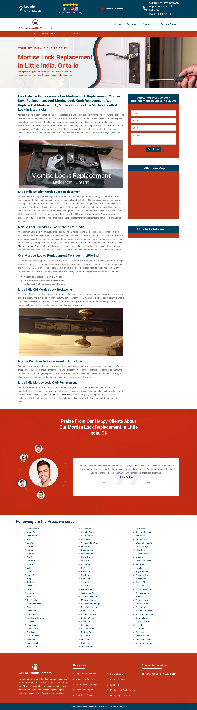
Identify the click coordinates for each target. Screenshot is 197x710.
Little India (31, 614)
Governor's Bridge (144, 621)
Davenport (85, 625)
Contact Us (148, 24)
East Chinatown (34, 603)
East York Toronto (143, 639)
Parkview (140, 632)
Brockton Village (88, 614)
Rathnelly (85, 578)
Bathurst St (32, 535)
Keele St (30, 596)
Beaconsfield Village (90, 603)
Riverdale (31, 639)
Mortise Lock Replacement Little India (66, 34)
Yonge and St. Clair (89, 543)
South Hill (85, 575)
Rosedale (85, 571)
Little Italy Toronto (144, 543)
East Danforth (142, 603)
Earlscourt (85, 635)
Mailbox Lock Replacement (122, 690)
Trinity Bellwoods (143, 589)
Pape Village (141, 607)
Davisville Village (89, 535)
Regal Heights (142, 571)
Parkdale (139, 568)
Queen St (31, 575)
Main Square (32, 625)
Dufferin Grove (87, 632)
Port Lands (32, 632)
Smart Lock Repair (84, 689)
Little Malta (141, 528)
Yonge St (31, 532)
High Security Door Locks (87, 673)
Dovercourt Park (88, 628)
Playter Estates (34, 628)
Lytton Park (86, 557)
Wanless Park (87, 589)
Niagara (139, 557)
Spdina (30, 564)
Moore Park (86, 564)
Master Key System (85, 679)
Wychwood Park (88, 593)
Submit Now (153, 149)
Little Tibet (140, 550)
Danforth (31, 607)
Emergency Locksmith (120, 695)
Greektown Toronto (35, 618)
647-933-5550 (160, 14)
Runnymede (141, 578)
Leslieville (31, 621)
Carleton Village (88, 618)
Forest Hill (86, 546)
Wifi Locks (115, 684)
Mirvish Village (142, 553)
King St (30, 578)
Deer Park (85, 539)
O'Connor (140, 628)
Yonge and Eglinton (89, 596)
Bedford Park (32, 646)
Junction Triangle (143, 532)
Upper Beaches (34, 643)
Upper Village (87, 550)
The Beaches (33, 600)
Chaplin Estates (88, 532)
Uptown (84, 585)
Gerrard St (31, 610)
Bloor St (30, 553)
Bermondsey (141, 618)
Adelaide (31, 582)
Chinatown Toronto (144, 643)
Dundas (30, 571)
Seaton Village (142, 582)
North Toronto (87, 568)
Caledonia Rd (33, 528)
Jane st (30, 589)
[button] (41, 495)
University (31, 560)
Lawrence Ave (33, 550)
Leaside (139, 625)
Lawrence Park (88, 553)
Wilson (30, 539)
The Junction (87, 646)
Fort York (85, 639)
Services (131, 24)
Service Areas (168, 24)
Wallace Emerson (143, 593)
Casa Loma (86, 528)
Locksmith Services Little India (37, 34)
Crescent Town (142, 600)
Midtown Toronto (88, 600)
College (30, 568)
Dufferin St (31, 546)
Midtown (85, 560)
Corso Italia (86, 621)
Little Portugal (142, 546)
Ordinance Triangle (144, 560)
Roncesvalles (142, 575)
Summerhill (86, 582)
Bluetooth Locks (117, 679)
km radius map (153, 194)
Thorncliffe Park (143, 635)
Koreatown (140, 535)
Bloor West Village (89, 607)
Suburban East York (144, 614)
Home (117, 24)
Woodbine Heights (144, 610)
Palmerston (141, 564)
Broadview (31, 585)
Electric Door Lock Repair (87, 684)
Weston (30, 593)
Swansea (140, 585)
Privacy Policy (116, 674)
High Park (85, 643)
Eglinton (30, 543)
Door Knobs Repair (84, 695)
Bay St (30, 557)
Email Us (150, 674)
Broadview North (143, 596)
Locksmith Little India (97, 706)
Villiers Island (33, 635)
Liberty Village (142, 539)
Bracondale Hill (88, 610)
